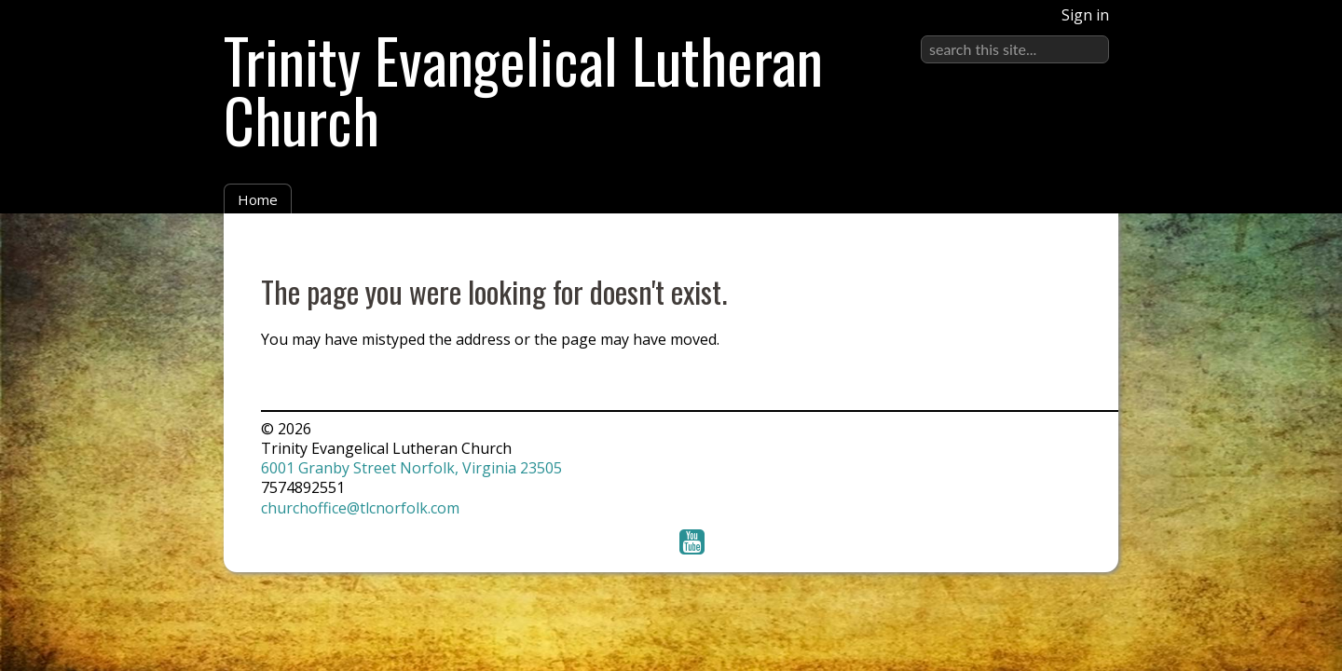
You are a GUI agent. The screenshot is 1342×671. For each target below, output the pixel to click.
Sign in (1085, 15)
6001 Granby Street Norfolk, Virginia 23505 (411, 468)
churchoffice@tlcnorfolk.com (360, 508)
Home (258, 199)
